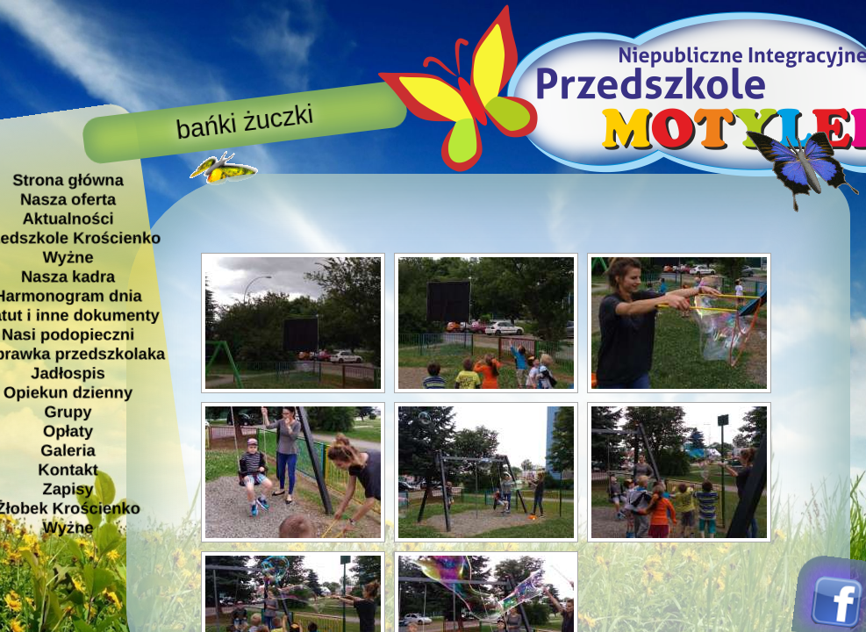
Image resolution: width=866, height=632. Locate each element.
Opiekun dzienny (67, 392)
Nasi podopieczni (67, 334)
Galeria (67, 450)
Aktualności (67, 218)
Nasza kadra (67, 276)
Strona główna (68, 179)
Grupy (67, 411)
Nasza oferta (67, 199)
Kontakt (67, 469)
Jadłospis (68, 372)
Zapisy (67, 488)
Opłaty (67, 430)
